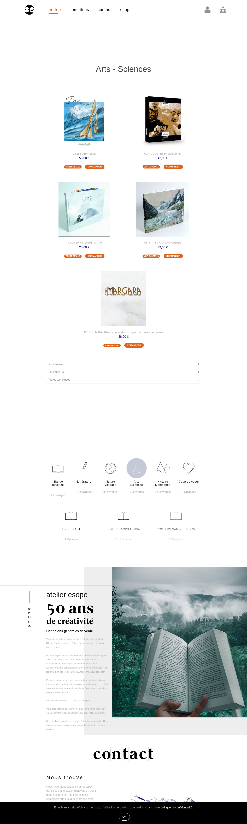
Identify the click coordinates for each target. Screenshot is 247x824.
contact (105, 10)
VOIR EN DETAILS (73, 167)
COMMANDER (95, 167)
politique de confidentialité (176, 807)
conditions (79, 10)
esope (126, 10)
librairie (53, 10)
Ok (124, 816)
